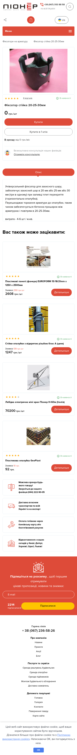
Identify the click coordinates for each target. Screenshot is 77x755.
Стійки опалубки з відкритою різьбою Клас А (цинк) (34, 343)
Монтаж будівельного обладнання (38, 681)
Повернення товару (38, 711)
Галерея (38, 702)
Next (70, 72)
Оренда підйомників (38, 676)
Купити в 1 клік (39, 132)
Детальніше (61, 292)
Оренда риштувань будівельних (38, 667)
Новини (38, 642)
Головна (38, 698)
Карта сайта (38, 715)
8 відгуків (27, 98)
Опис (38, 172)
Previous (7, 72)
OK (38, 750)
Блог (38, 656)
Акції (38, 651)
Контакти (38, 706)
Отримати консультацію (27, 154)
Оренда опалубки (38, 672)
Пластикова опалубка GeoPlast (23, 460)
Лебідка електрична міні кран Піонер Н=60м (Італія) (35, 402)
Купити (38, 122)
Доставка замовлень (38, 685)
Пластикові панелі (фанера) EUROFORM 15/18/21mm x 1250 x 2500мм (36, 283)
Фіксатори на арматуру (15, 41)
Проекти (38, 647)
